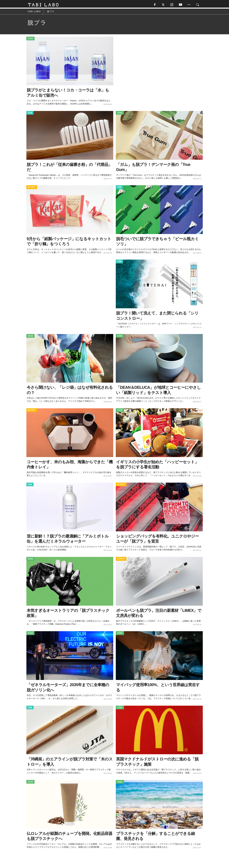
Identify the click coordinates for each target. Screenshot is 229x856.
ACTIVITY (32, 188)
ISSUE (30, 39)
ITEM (30, 114)
